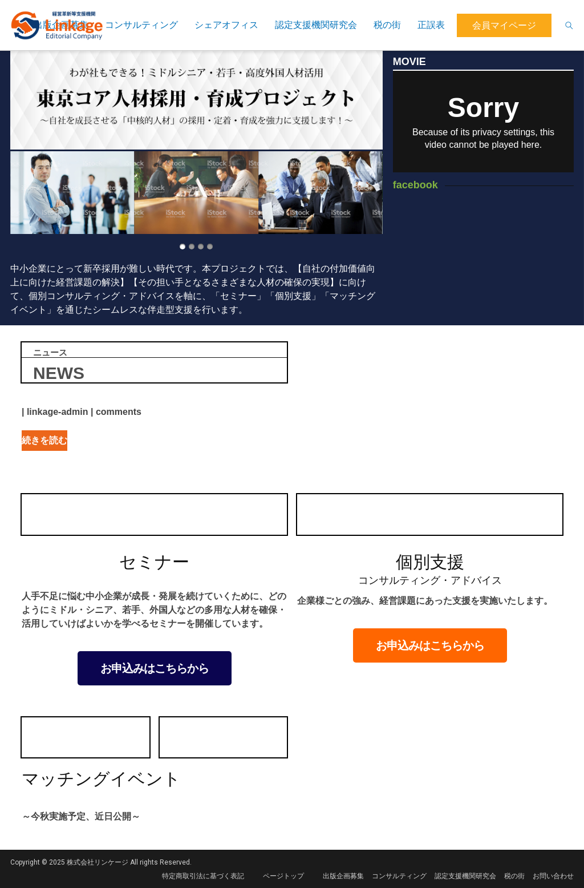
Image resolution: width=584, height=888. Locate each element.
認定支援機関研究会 (316, 24)
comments (118, 412)
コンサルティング (141, 24)
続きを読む (44, 440)
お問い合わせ (553, 876)
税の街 (387, 24)
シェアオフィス (226, 24)
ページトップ (283, 876)
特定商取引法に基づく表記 (203, 876)
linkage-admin (57, 412)
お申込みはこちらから (154, 668)
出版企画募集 (343, 876)
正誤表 (431, 24)
